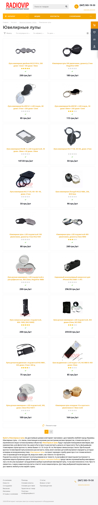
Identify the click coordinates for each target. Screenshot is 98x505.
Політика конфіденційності (28, 492)
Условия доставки (28, 485)
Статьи (42, 480)
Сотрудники (7, 485)
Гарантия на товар (28, 488)
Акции (37, 16)
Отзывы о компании (10, 494)
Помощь (24, 480)
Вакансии (6, 488)
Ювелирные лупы (50, 443)
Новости (6, 483)
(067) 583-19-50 (87, 5)
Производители (46, 485)
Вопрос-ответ (45, 483)
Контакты (54, 16)
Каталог (11, 16)
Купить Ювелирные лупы (14, 438)
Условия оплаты (27, 483)
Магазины (6, 491)
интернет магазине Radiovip (49, 459)
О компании (74, 16)
